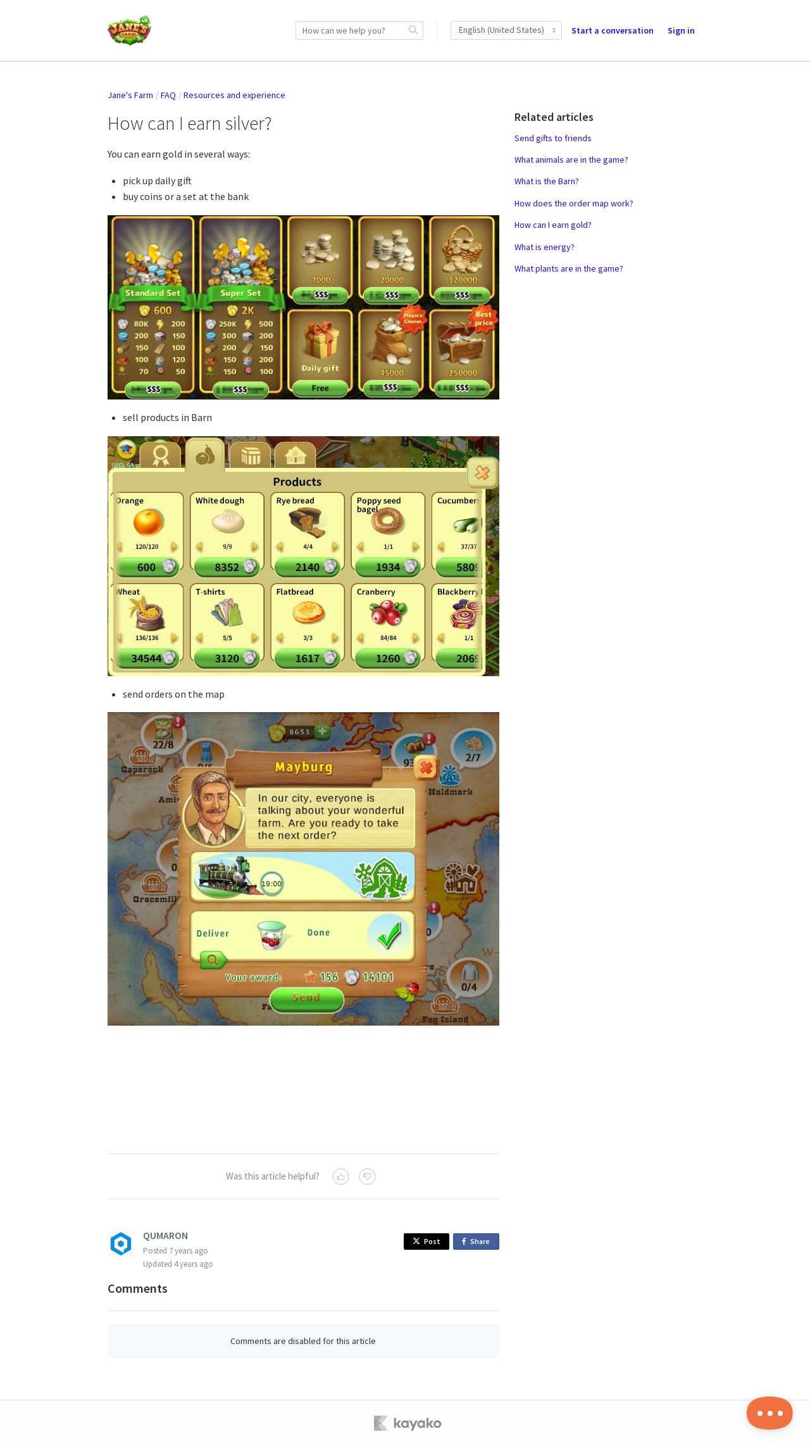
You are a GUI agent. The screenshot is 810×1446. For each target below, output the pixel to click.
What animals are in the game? (571, 159)
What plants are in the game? (568, 268)
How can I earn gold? (553, 224)
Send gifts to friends (553, 138)
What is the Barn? (546, 181)
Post (426, 1241)
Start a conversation (612, 30)
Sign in (681, 30)
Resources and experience (234, 95)
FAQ (168, 95)
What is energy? (544, 247)
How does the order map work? (573, 203)
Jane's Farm (130, 95)
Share (478, 1242)
